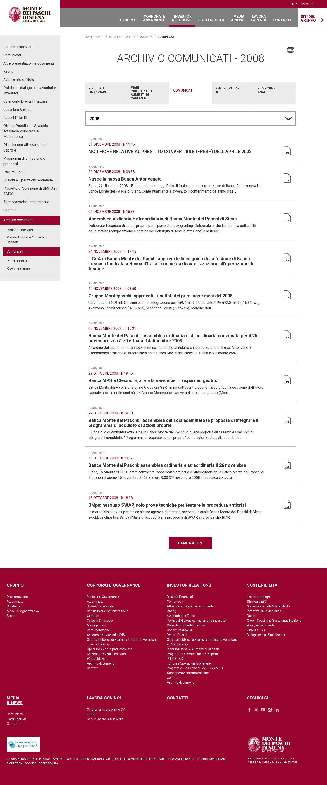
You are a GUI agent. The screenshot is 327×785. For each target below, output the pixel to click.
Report (252, 616)
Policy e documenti (260, 625)
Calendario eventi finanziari (106, 654)
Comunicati (12, 55)
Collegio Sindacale (100, 620)
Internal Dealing (98, 644)
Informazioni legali (22, 759)
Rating (8, 71)
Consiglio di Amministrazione (107, 611)
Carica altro (191, 543)
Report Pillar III (15, 118)
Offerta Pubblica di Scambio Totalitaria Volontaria (122, 639)
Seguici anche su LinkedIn (105, 719)
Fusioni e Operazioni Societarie (28, 180)
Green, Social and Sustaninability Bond (274, 620)
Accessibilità (48, 763)
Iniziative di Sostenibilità (264, 611)
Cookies (30, 763)
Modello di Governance (103, 597)
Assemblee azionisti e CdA (106, 635)
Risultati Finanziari (17, 47)
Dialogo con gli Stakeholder (266, 635)
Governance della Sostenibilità (268, 606)
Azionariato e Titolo (18, 79)
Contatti (9, 210)
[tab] (106, 93)
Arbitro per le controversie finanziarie (136, 759)
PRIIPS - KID (13, 172)
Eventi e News (17, 719)
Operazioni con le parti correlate (109, 649)
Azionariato (15, 601)
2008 (94, 118)
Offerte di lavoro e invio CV (106, 709)
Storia (11, 616)
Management (96, 625)
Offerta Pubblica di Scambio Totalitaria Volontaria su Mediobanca (25, 131)
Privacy (44, 759)
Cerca (304, 4)
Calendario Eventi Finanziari (25, 101)
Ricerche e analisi (19, 268)
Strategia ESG (257, 601)
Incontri (92, 714)
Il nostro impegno (259, 597)
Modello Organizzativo (23, 611)
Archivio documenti (18, 220)
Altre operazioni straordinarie (26, 202)
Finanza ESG (256, 630)
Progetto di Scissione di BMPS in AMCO (30, 191)
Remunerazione (98, 630)
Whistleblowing (97, 658)
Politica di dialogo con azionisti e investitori (29, 90)
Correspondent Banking (85, 759)
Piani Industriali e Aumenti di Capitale (25, 147)
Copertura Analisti (17, 109)
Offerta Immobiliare (211, 759)
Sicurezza (14, 763)
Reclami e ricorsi (181, 759)
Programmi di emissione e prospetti (24, 161)
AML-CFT (59, 759)
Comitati (93, 616)
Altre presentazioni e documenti (28, 63)
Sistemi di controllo (100, 606)
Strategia (13, 606)
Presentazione (17, 597)
